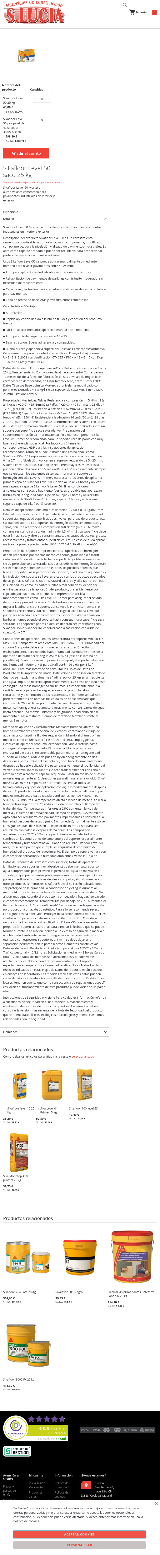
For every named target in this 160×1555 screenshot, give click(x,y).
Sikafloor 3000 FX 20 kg (18, 1379)
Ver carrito (36, 1487)
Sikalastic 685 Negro (69, 1292)
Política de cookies (62, 1494)
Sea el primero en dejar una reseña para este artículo (31, 182)
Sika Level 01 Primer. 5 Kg (49, 1110)
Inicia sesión (37, 1483)
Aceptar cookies (79, 1534)
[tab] (54, 218)
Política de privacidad (62, 1485)
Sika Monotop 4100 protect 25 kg (16, 1178)
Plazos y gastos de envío (9, 1490)
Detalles (9, 219)
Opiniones (10, 1032)
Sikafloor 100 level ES (83, 1108)
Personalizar (79, 1545)
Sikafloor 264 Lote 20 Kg (19, 1292)
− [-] (35, 98)
